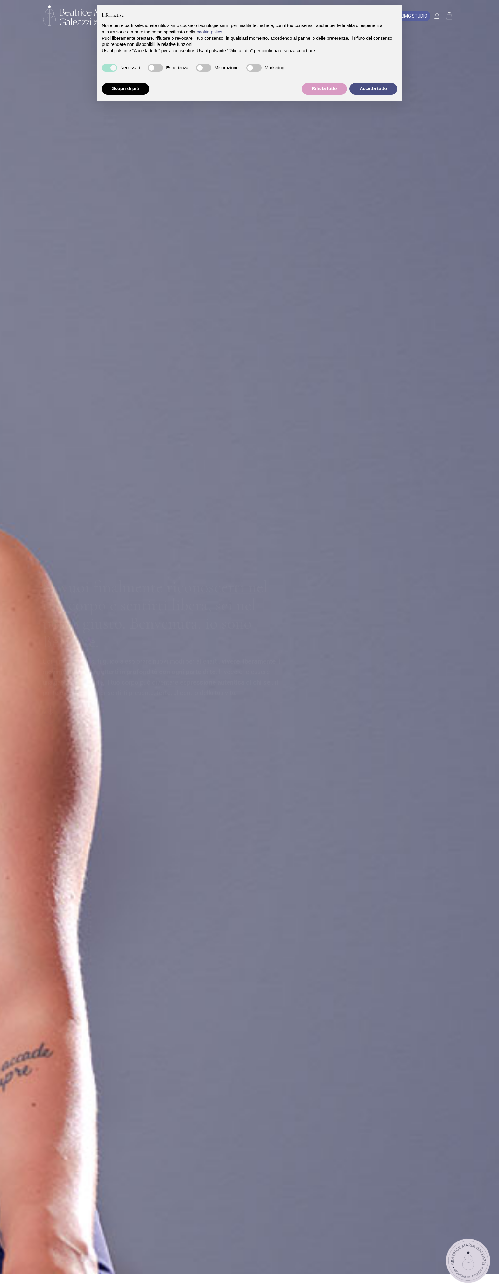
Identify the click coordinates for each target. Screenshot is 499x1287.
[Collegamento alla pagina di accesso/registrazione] (438, 16)
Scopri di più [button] (125, 88)
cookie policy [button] (209, 31)
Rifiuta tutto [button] (324, 88)
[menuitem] (438, 16)
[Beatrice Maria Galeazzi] (80, 16)
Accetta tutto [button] (373, 88)
